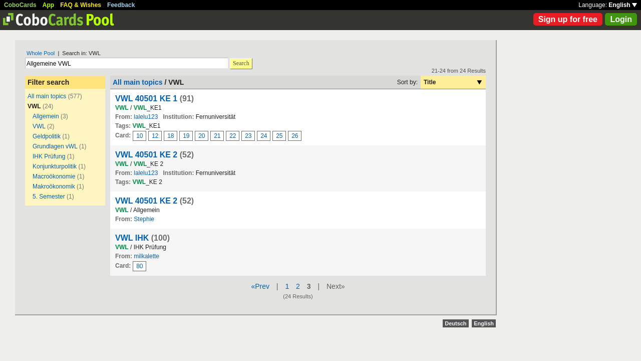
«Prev (260, 286)
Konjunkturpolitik (55, 166)
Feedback (121, 5)
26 (294, 135)
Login (621, 19)
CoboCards (20, 5)
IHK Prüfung (49, 156)
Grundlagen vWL (55, 146)
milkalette (146, 256)
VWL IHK (132, 238)
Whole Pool (41, 53)
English (622, 5)
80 (139, 266)
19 (186, 135)
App (48, 5)
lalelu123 (146, 116)
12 (155, 135)
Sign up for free (567, 19)
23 (248, 135)
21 (217, 135)
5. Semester (49, 196)
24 (263, 135)
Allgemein (46, 116)
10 (139, 135)
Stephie (144, 219)
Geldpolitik (47, 136)
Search (241, 63)
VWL (39, 126)
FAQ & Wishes (80, 5)
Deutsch (455, 323)
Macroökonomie (54, 176)
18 (170, 135)
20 (201, 135)
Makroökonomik (54, 186)
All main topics (47, 96)
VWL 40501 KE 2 (146, 154)
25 (279, 135)
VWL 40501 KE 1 (146, 98)
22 (232, 135)
